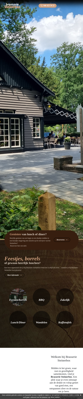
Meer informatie (13, 275)
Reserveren (61, 240)
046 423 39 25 (49, 6)
